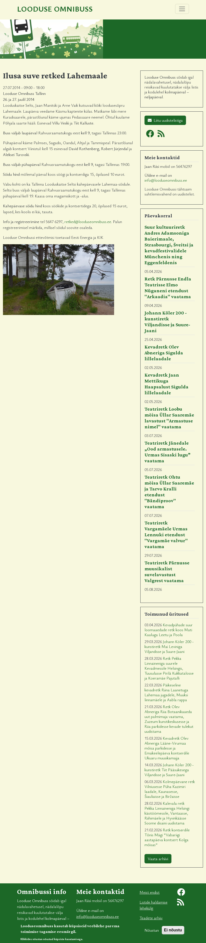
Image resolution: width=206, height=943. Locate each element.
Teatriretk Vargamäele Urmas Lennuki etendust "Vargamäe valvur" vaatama (166, 534)
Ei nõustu (173, 932)
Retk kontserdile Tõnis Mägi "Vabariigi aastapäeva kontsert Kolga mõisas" (167, 837)
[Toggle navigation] (182, 9)
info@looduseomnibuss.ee (165, 180)
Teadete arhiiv (151, 918)
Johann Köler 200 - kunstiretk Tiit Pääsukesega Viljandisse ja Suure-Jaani (169, 769)
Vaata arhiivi (158, 858)
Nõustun (151, 932)
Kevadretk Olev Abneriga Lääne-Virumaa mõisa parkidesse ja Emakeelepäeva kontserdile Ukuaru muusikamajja (166, 748)
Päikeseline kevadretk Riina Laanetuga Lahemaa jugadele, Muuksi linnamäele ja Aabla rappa (166, 692)
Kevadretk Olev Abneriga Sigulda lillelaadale (163, 352)
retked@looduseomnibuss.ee (87, 221)
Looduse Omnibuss (55, 9)
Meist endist (150, 892)
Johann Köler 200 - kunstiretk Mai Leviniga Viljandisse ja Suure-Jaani (169, 646)
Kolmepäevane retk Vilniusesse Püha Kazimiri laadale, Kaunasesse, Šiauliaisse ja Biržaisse (169, 789)
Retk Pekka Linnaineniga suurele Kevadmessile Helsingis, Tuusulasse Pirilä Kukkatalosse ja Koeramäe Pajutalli (169, 668)
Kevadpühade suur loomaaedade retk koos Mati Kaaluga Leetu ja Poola (168, 629)
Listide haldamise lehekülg (153, 905)
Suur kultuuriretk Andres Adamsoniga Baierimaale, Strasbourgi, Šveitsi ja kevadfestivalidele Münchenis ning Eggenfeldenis (168, 244)
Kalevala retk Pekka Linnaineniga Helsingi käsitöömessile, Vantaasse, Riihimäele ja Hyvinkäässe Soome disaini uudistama (166, 813)
